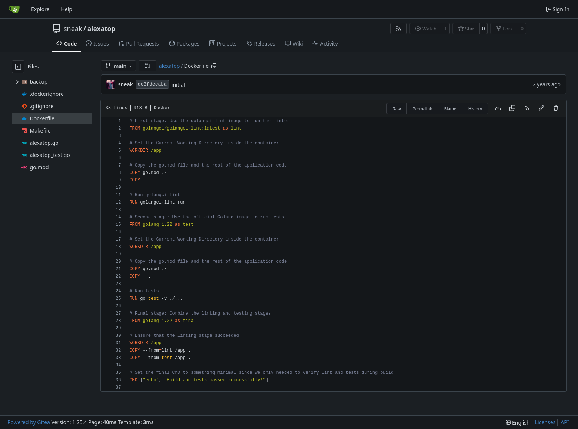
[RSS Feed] (398, 28)
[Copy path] (213, 65)
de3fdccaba (152, 84)
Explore (40, 9)
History (475, 108)
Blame (450, 108)
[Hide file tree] (18, 66)
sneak (73, 28)
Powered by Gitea (28, 422)
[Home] (14, 9)
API (565, 422)
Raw (397, 108)
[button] (147, 65)
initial (178, 84)
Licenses (545, 422)
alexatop (101, 28)
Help (66, 9)
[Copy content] (512, 108)
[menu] (518, 422)
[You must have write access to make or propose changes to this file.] (556, 108)
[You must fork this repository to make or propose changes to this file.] (541, 108)
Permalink (422, 108)
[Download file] (498, 108)
